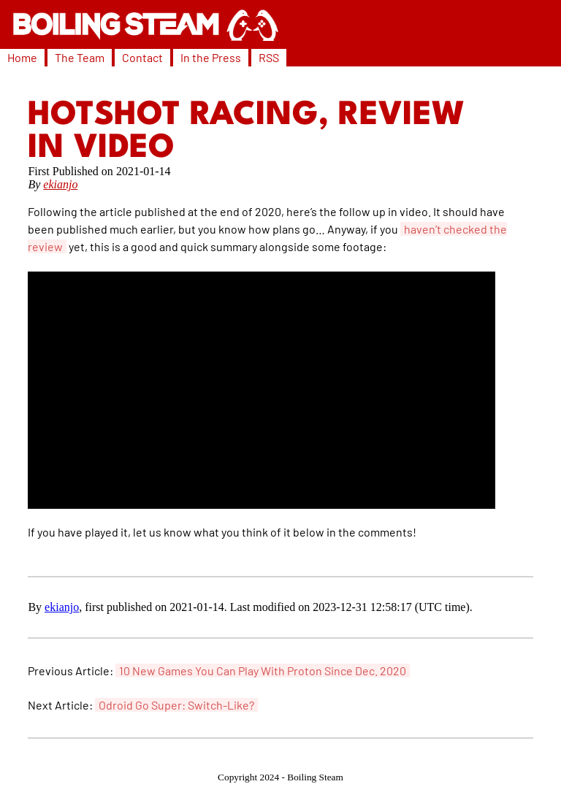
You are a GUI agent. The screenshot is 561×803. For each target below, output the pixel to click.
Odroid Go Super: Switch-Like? (176, 705)
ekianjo (60, 184)
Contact (142, 57)
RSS (269, 57)
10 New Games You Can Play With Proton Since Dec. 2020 (262, 670)
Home (22, 57)
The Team (79, 57)
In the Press (210, 57)
